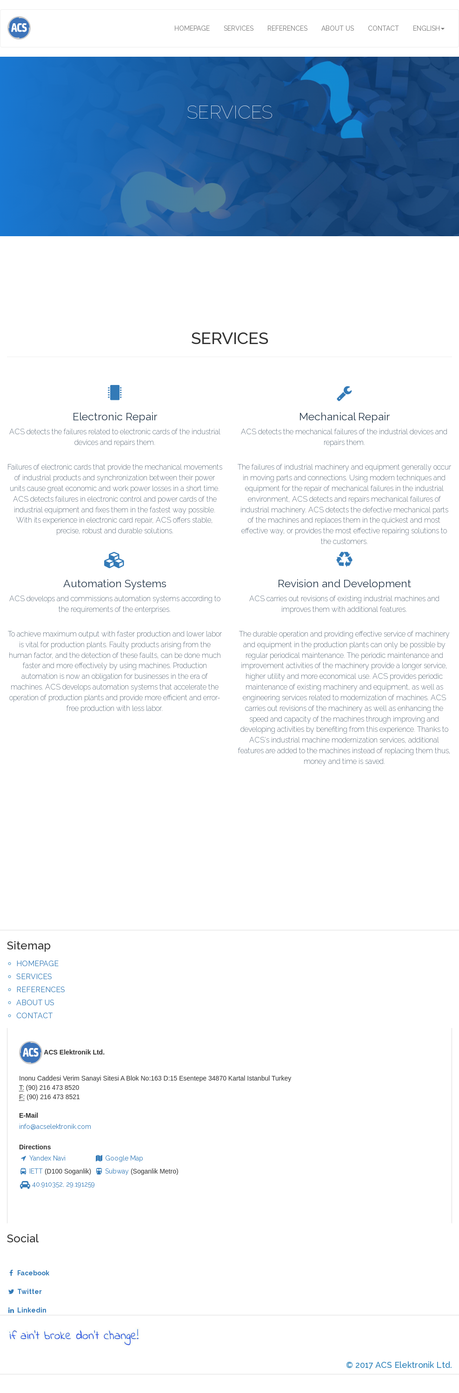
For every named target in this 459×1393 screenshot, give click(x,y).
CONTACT (383, 28)
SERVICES (238, 28)
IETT (31, 1171)
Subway (112, 1171)
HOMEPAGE (192, 28)
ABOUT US (337, 28)
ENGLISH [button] (429, 28)
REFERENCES (287, 28)
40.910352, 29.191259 (57, 1184)
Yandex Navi (42, 1158)
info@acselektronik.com (55, 1126)
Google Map (119, 1158)
